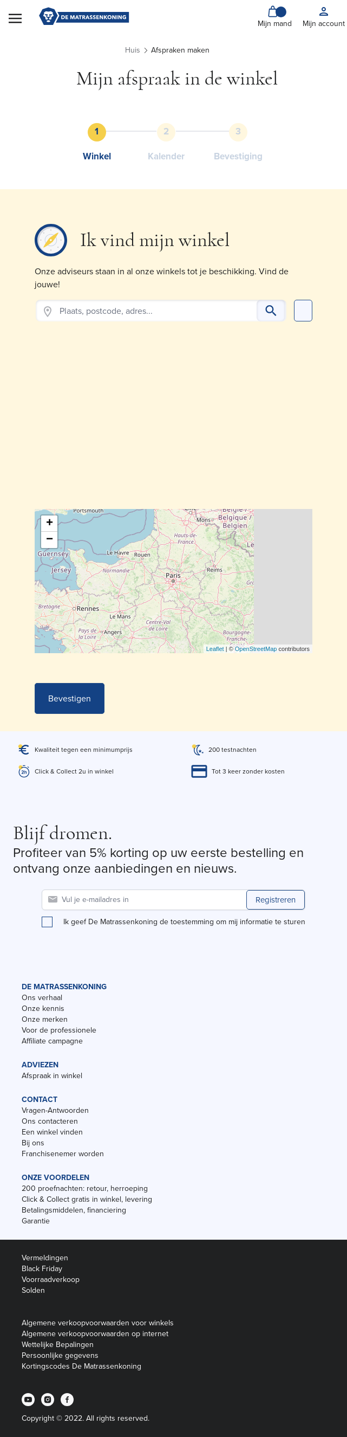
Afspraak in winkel (52, 1075)
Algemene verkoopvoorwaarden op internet (95, 1333)
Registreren (276, 900)
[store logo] (84, 17)
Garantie (36, 1221)
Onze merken (45, 1019)
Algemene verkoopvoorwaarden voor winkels (98, 1323)
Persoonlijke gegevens (60, 1355)
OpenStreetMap (256, 649)
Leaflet (215, 649)
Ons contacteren (50, 1121)
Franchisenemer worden (63, 1153)
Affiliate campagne (52, 1041)
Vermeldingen (45, 1258)
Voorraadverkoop (51, 1279)
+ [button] (49, 523)
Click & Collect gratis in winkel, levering (87, 1199)
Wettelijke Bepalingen (58, 1344)
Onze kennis (43, 1008)
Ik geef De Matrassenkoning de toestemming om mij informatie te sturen (184, 922)
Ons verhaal (42, 997)
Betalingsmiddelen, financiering (74, 1210)
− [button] (49, 540)
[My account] (324, 17)
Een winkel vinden (52, 1132)
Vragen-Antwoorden (55, 1110)
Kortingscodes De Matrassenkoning (81, 1366)
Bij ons (33, 1143)
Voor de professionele (59, 1030)
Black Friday (42, 1268)
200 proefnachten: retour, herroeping (85, 1188)
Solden (33, 1290)
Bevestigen (69, 698)
